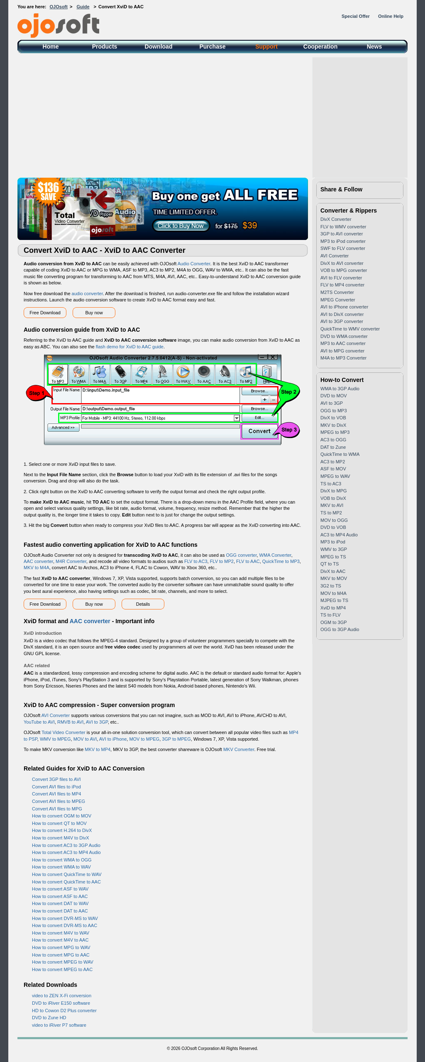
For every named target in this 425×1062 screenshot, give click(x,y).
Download (159, 46)
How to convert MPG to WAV (61, 947)
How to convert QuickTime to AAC (66, 881)
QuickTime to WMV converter (350, 328)
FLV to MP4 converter (342, 284)
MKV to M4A (36, 567)
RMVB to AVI (70, 721)
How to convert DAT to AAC (60, 910)
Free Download (45, 312)
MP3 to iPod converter (343, 241)
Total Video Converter (63, 732)
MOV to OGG (334, 520)
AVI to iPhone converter (344, 306)
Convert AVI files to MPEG (58, 801)
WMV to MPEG (55, 739)
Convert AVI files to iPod (56, 786)
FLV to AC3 (195, 561)
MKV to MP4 (97, 749)
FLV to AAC (248, 561)
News (374, 46)
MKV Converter (238, 749)
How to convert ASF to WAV (60, 888)
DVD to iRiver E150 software (61, 1003)
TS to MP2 (331, 512)
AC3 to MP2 (332, 461)
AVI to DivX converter (342, 314)
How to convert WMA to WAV (61, 866)
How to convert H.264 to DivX (62, 830)
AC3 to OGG (333, 439)
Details (143, 604)
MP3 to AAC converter (343, 343)
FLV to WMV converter (343, 226)
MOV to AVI (85, 739)
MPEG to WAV (335, 476)
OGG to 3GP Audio (339, 629)
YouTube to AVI (39, 721)
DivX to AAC (333, 571)
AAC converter (38, 561)
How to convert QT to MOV (59, 823)
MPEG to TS (333, 556)
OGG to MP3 (333, 410)
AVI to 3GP (97, 721)
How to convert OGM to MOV (61, 815)
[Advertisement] (212, 115)
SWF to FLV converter (342, 248)
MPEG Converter (337, 299)
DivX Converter (336, 219)
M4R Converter (71, 561)
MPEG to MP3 (334, 432)
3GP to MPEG (176, 739)
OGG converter (241, 555)
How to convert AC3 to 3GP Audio (66, 845)
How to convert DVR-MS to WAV (65, 918)
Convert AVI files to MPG (57, 808)
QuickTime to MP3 (281, 561)
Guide (82, 6)
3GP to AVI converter (341, 233)
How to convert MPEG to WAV (62, 961)
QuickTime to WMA (339, 454)
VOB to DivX (333, 498)
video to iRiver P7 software (59, 1025)
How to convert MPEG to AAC (62, 969)
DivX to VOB (333, 417)
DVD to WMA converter (344, 336)
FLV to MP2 (222, 561)
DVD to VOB (333, 527)
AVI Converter (56, 715)
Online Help (390, 16)
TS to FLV (330, 614)
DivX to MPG (333, 490)
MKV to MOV (333, 578)
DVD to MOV (333, 395)
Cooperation (320, 46)
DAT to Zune (333, 447)
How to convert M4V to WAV (60, 932)
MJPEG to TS (334, 600)
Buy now (94, 312)
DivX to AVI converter (342, 263)
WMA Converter (275, 555)
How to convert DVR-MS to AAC (64, 925)
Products (104, 46)
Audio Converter (194, 263)
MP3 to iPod (332, 541)
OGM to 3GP (333, 622)
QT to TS (329, 563)
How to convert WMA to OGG (62, 859)
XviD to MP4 (333, 607)
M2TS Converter (337, 292)
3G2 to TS (330, 585)
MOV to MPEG (144, 739)
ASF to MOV (333, 468)
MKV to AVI (331, 505)
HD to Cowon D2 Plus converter (64, 1010)
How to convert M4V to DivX (60, 837)
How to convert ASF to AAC (60, 896)
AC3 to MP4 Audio (339, 534)
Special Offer (356, 16)
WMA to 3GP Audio (339, 388)
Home (51, 46)
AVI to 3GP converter (341, 321)
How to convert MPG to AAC (61, 954)
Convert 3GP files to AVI (56, 779)
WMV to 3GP (333, 549)
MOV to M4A (333, 593)
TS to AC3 (330, 483)
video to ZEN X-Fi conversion (61, 995)
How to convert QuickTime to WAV (67, 874)
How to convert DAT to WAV (60, 903)
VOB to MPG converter (343, 270)
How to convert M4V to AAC (60, 939)
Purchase (212, 46)
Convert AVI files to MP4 (56, 793)
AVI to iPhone (113, 739)
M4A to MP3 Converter (343, 357)
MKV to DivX (333, 425)
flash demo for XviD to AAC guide (130, 346)
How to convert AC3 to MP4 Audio (66, 852)
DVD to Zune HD (49, 1017)
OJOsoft (59, 6)
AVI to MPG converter (342, 350)
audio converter (87, 293)
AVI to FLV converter (341, 277)
